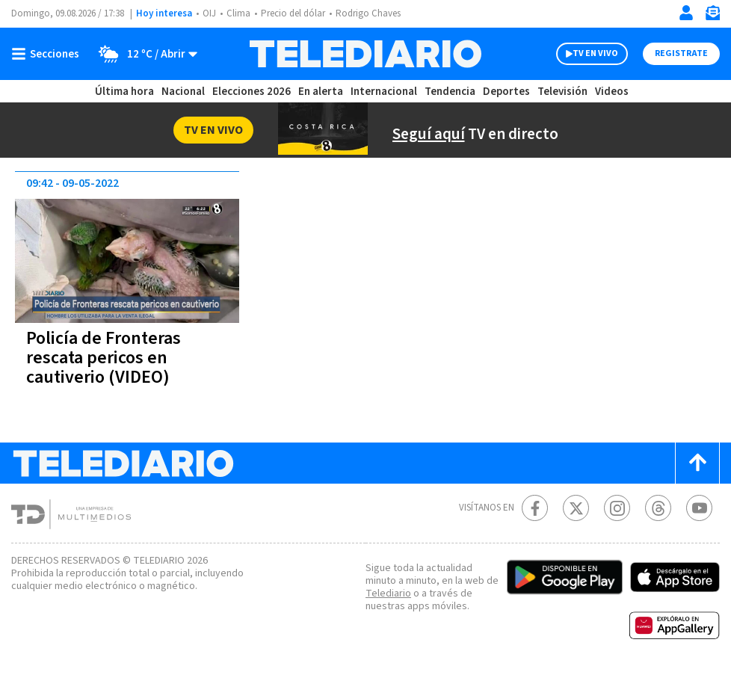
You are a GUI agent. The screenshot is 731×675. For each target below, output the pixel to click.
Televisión (561, 91)
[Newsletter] (712, 16)
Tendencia (450, 91)
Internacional (386, 91)
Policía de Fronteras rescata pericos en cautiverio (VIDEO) (106, 357)
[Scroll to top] (697, 463)
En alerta (323, 91)
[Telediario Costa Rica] (365, 54)
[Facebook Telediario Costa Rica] (535, 508)
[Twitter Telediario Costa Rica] (576, 508)
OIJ (209, 13)
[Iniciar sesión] (686, 12)
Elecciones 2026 (253, 91)
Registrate (679, 54)
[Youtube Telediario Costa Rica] (699, 508)
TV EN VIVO (582, 54)
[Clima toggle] (144, 54)
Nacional (182, 91)
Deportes (507, 91)
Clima (239, 13)
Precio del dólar (296, 13)
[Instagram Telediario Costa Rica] (617, 508)
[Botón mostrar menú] (48, 53)
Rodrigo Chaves (376, 13)
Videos (610, 91)
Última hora (124, 91)
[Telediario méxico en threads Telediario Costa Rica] (658, 508)
